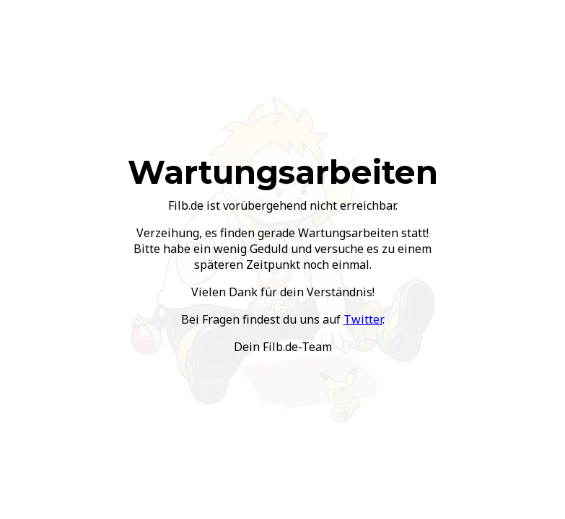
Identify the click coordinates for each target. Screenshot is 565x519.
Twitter (362, 319)
